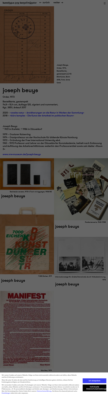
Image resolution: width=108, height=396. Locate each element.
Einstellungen (6, 393)
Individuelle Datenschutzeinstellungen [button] (96, 388)
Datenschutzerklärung (44, 391)
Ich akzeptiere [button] (94, 380)
